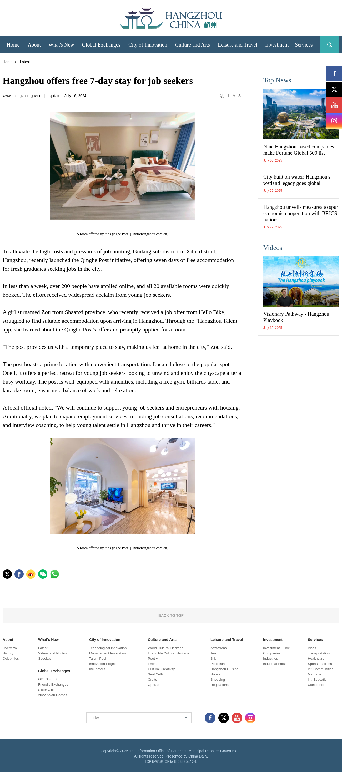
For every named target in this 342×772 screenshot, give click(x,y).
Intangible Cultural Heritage (168, 653)
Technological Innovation (108, 648)
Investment (273, 640)
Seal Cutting (157, 674)
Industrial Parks (275, 664)
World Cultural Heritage (165, 648)
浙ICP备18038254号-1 (178, 761)
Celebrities (11, 658)
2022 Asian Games (52, 695)
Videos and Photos (52, 653)
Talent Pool (97, 658)
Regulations (219, 685)
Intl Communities (320, 669)
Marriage (314, 674)
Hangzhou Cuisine (224, 669)
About (8, 640)
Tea (213, 653)
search (329, 44)
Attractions (218, 648)
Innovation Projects (103, 664)
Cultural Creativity (161, 669)
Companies (271, 653)
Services (315, 640)
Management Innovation (107, 653)
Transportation (319, 653)
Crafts (152, 680)
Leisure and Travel (226, 640)
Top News (277, 80)
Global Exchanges (54, 671)
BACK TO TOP (171, 615)
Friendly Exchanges (53, 685)
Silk (213, 658)
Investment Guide (276, 648)
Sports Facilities (320, 664)
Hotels (215, 674)
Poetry (153, 658)
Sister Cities (47, 690)
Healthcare (316, 658)
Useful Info (316, 685)
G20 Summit (47, 679)
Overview (10, 648)
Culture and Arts (162, 640)
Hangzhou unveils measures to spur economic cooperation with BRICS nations (300, 213)
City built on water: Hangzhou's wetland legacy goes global (296, 180)
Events (153, 664)
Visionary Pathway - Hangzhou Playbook (296, 317)
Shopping (217, 680)
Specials (44, 658)
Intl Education (318, 680)
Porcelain (217, 664)
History (8, 653)
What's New (48, 640)
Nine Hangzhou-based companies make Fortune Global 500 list (298, 150)
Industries (270, 658)
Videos (272, 247)
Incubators (97, 669)
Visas (312, 648)
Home (7, 62)
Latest (42, 648)
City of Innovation (104, 640)
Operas (153, 685)
